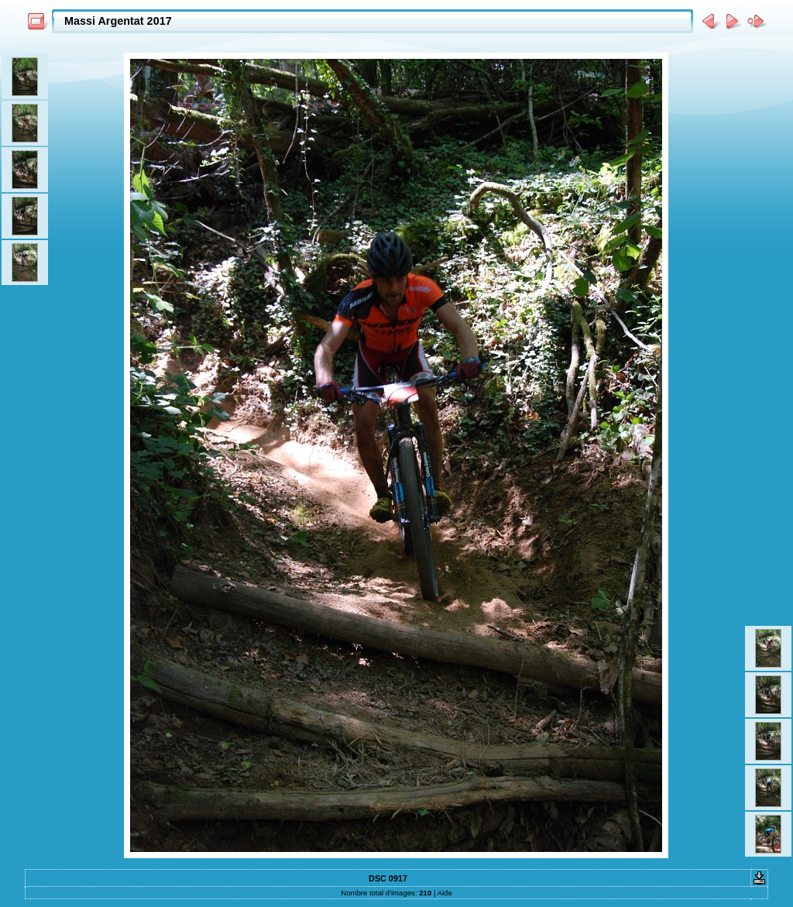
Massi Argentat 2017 (118, 21)
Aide (445, 892)
